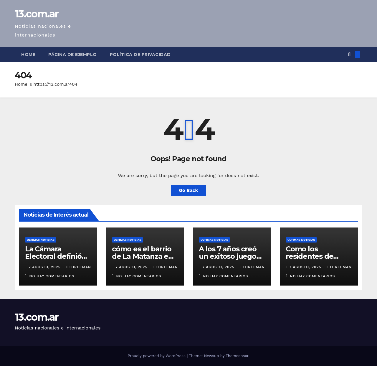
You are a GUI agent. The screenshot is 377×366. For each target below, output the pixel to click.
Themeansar (237, 356)
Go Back (188, 190)
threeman (78, 267)
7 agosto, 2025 (45, 267)
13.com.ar (37, 14)
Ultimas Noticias (40, 239)
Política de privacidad (140, 54)
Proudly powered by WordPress (157, 356)
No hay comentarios (52, 276)
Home (28, 54)
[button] (349, 54)
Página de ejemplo (72, 54)
